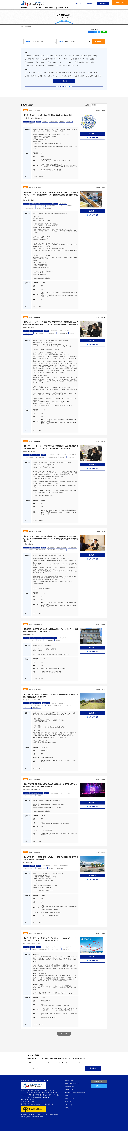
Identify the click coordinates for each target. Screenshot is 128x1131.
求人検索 (98, 41)
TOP (22, 26)
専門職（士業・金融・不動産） (84, 62)
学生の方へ (90, 3)
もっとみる (64, 1033)
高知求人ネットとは (70, 1098)
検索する (64, 81)
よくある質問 (68, 1101)
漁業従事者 (50, 65)
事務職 (28, 56)
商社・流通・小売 (79, 72)
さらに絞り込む (63, 86)
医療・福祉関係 (30, 76)
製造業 (51, 72)
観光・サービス (93, 72)
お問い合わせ (68, 1105)
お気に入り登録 (93, 138)
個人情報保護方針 (25, 1114)
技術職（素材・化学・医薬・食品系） (82, 59)
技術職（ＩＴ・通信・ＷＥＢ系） (35, 62)
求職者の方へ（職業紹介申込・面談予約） (76, 1092)
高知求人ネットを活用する (72, 1083)
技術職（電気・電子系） (90, 56)
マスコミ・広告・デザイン (64, 76)
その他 (75, 65)
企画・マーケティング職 (63, 56)
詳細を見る (92, 134)
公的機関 (89, 76)
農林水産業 (79, 76)
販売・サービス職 (47, 56)
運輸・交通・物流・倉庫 (46, 76)
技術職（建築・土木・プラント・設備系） (56, 59)
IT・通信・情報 (30, 72)
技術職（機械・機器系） (33, 59)
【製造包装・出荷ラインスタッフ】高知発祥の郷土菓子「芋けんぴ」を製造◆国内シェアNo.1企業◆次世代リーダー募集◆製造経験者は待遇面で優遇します (50, 195)
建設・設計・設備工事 (63, 72)
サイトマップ (36, 1114)
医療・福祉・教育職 (63, 65)
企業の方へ (103, 3)
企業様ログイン (98, 1081)
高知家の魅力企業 (69, 1086)
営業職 (36, 56)
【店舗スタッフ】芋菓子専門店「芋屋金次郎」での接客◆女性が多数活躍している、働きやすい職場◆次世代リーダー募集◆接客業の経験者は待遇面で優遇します (50, 539)
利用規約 (67, 1108)
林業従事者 (39, 65)
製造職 (76, 56)
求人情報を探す (69, 1080)
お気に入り (78, 3)
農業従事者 (29, 65)
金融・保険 (42, 72)
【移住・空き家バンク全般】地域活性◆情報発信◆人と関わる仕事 (47, 115)
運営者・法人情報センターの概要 (51, 1114)
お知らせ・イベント (70, 1089)
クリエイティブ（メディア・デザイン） (60, 62)
